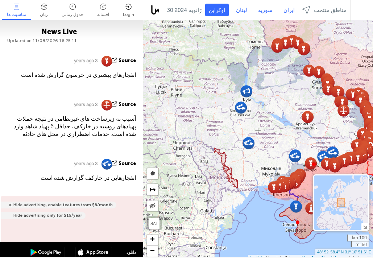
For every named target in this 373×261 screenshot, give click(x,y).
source (127, 60)
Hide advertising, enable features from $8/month (63, 205)
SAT (154, 223)
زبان (44, 10)
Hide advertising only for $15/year (47, 215)
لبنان (241, 10)
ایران (289, 10)
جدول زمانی (72, 10)
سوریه (265, 10)
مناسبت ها (16, 10)
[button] (314, 164)
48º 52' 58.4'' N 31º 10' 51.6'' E (344, 252)
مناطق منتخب (324, 10)
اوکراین (217, 10)
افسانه (103, 10)
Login (128, 10)
